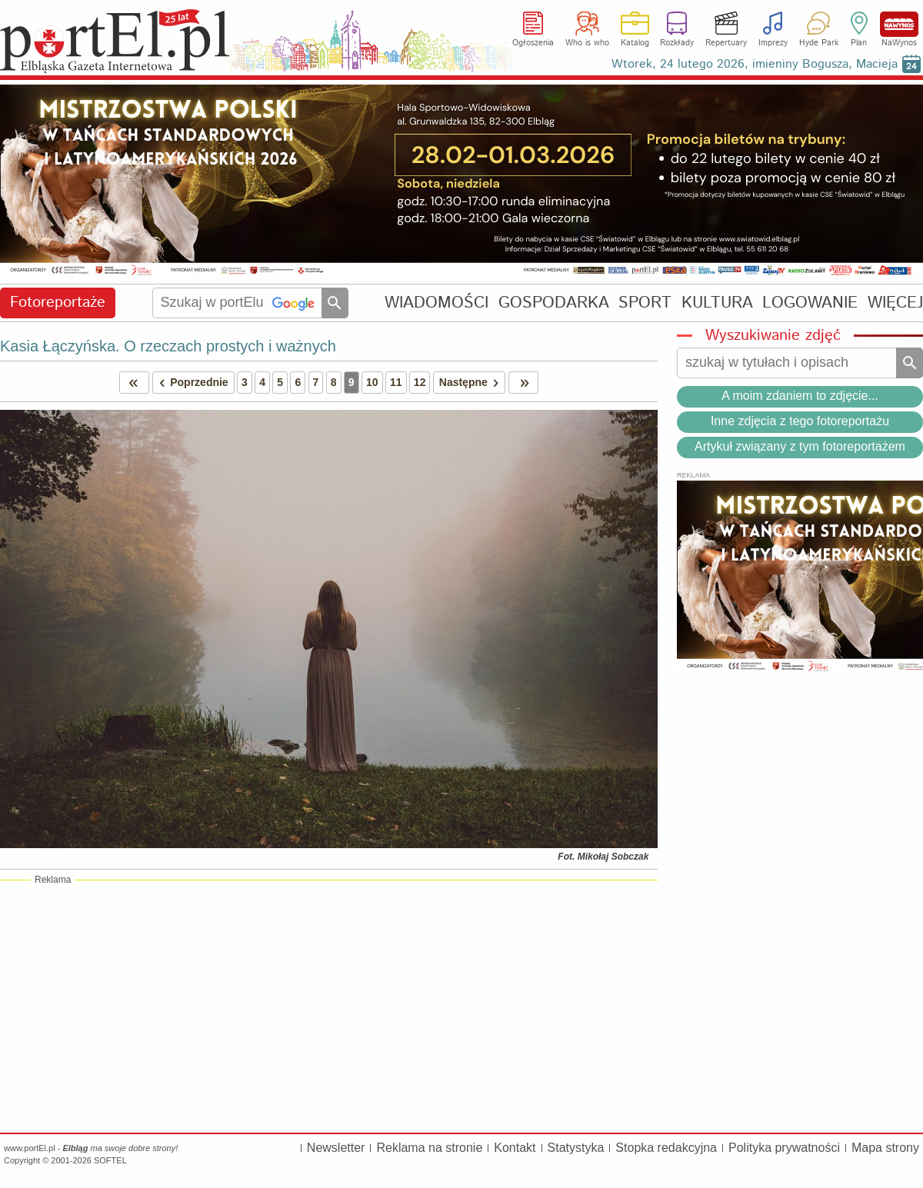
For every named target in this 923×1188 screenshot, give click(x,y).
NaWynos (899, 24)
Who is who (587, 43)
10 (372, 382)
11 (396, 382)
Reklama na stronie (429, 1147)
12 (420, 382)
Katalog (635, 43)
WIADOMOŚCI (436, 302)
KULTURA (717, 302)
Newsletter (336, 1147)
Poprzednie (190, 382)
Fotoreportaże (57, 302)
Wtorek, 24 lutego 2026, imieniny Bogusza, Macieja (754, 64)
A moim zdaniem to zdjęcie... (799, 395)
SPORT (644, 302)
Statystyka (576, 1147)
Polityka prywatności (784, 1147)
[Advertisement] (329, 1005)
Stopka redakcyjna (666, 1147)
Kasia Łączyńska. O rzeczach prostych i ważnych (168, 346)
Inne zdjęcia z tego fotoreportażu (800, 421)
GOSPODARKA (553, 302)
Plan (859, 43)
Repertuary (726, 43)
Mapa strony (885, 1147)
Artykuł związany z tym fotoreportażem (800, 446)
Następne (472, 382)
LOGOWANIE (810, 302)
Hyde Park (818, 43)
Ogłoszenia (533, 43)
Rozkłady (677, 43)
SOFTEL (110, 1160)
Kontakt (514, 1147)
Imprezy (773, 43)
